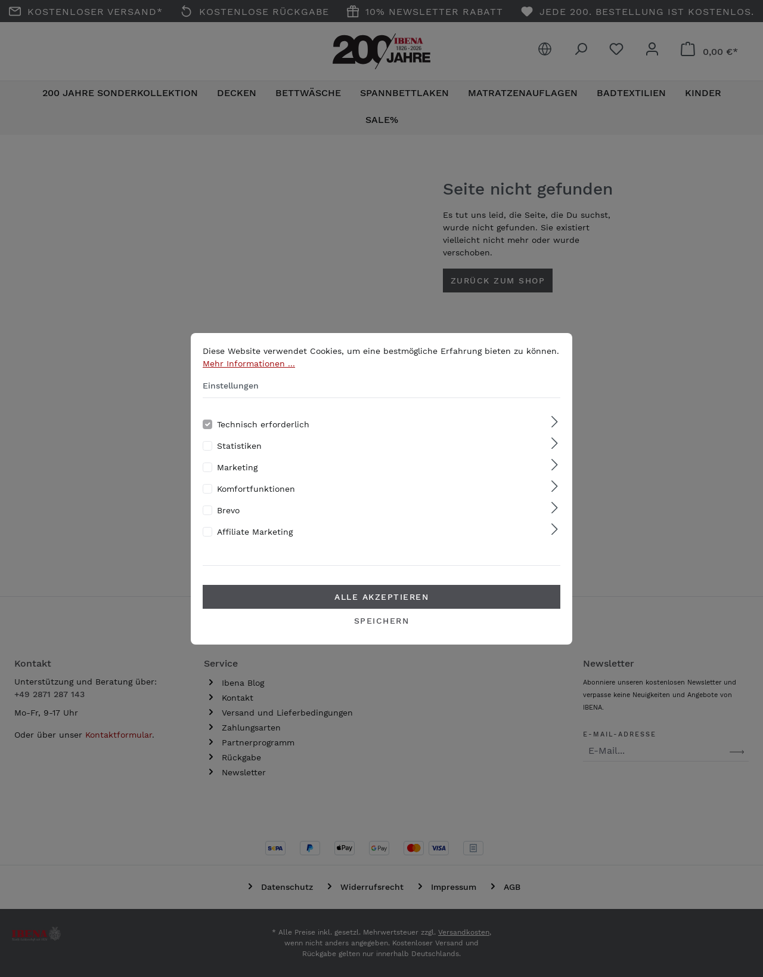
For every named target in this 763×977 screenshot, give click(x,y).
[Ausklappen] (554, 434)
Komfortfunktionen (256, 501)
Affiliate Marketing (255, 544)
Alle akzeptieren (381, 609)
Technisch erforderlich (263, 437)
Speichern (382, 633)
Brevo (228, 523)
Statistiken (239, 458)
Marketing (237, 480)
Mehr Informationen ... (249, 376)
